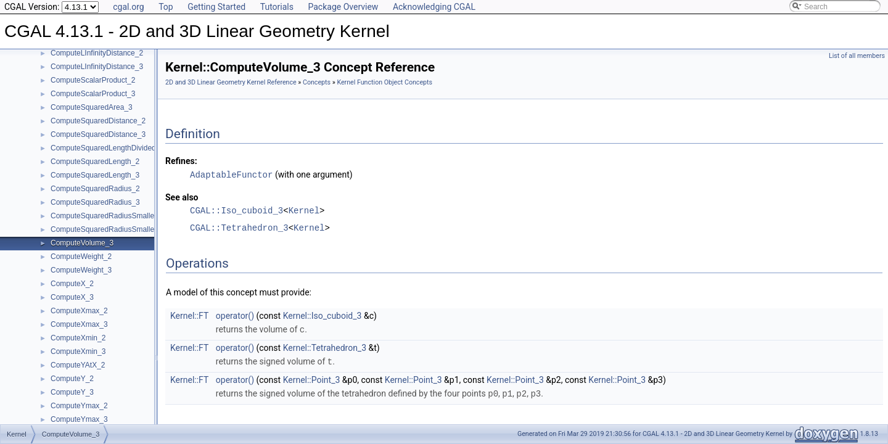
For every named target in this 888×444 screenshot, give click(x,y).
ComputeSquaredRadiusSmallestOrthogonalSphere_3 (140, 229)
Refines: (181, 161)
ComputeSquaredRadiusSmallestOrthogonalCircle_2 (137, 216)
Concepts (317, 82)
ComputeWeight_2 (81, 256)
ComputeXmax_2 (79, 310)
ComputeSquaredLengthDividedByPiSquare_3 (127, 148)
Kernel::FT (189, 315)
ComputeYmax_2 (79, 405)
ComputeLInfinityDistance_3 (97, 66)
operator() (235, 315)
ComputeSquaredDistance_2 (98, 121)
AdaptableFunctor (231, 174)
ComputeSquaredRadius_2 (95, 188)
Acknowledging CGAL (434, 7)
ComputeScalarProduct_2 (93, 80)
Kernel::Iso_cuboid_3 (322, 315)
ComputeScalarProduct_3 (93, 93)
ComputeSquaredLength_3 (95, 175)
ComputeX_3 (72, 297)
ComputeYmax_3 (79, 419)
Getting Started (216, 7)
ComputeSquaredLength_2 (95, 161)
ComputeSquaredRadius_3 (95, 202)
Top (165, 7)
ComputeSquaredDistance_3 (98, 134)
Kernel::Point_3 (311, 378)
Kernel (304, 210)
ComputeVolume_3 (82, 243)
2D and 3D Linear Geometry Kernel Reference (231, 82)
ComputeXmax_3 (79, 324)
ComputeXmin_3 (78, 351)
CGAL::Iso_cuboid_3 (236, 210)
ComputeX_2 (72, 283)
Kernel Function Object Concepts (384, 82)
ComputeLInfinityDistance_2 (97, 53)
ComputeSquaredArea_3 (92, 107)
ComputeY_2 (72, 378)
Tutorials (277, 7)
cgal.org (128, 7)
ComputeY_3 (72, 392)
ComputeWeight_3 (81, 270)
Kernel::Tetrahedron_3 (324, 347)
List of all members (857, 56)
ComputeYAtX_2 (78, 365)
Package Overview (343, 7)
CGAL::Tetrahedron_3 (239, 227)
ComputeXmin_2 (78, 338)
